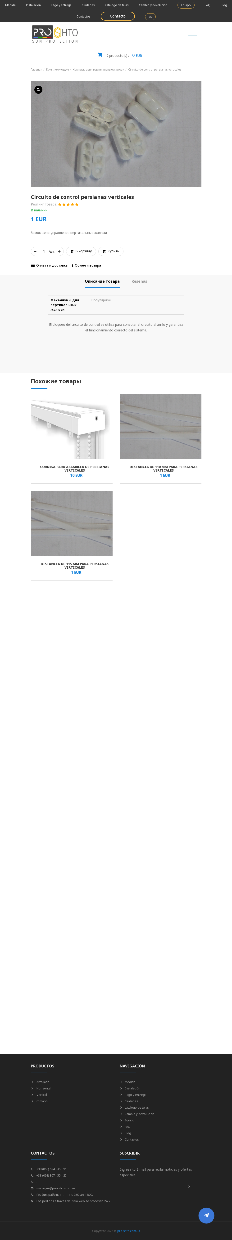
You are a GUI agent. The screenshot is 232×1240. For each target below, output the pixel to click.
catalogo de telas (117, 5)
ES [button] (150, 17)
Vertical (39, 1095)
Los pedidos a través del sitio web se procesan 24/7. (71, 1201)
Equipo (186, 5)
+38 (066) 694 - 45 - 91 (49, 1169)
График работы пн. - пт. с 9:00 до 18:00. (62, 1194)
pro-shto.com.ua (128, 1231)
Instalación (33, 5)
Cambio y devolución (153, 5)
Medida (10, 5)
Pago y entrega (61, 5)
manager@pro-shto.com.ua (53, 1188)
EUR (119, 53)
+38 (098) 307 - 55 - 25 (49, 1175)
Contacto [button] (118, 16)
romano (39, 1101)
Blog (224, 5)
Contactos (84, 16)
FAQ (207, 5)
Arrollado (40, 1082)
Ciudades (88, 5)
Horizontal (41, 1088)
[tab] (102, 281)
